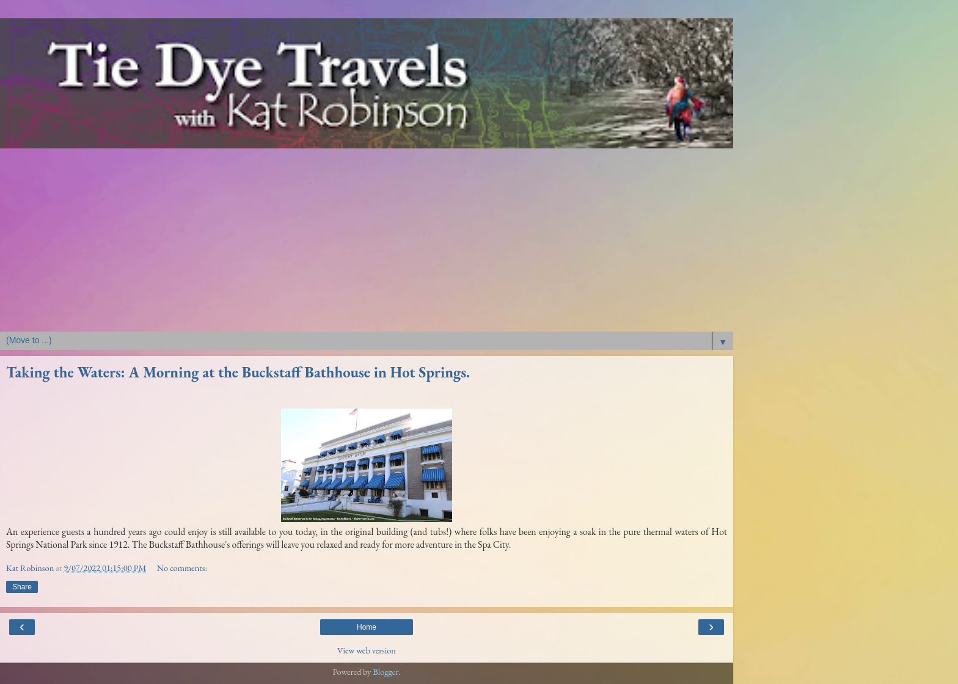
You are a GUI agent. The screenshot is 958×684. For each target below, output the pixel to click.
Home (366, 627)
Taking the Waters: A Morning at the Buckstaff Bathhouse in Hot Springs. (238, 372)
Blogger (385, 671)
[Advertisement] (366, 240)
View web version (366, 650)
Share (22, 587)
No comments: (182, 567)
